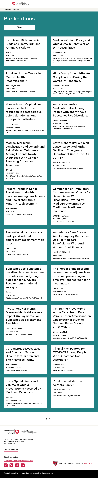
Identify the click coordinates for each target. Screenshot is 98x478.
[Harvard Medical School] (72, 463)
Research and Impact (12, 9)
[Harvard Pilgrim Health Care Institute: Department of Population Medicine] (16, 4)
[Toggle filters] (19, 27)
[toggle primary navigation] (93, 4)
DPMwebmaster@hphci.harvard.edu (18, 461)
